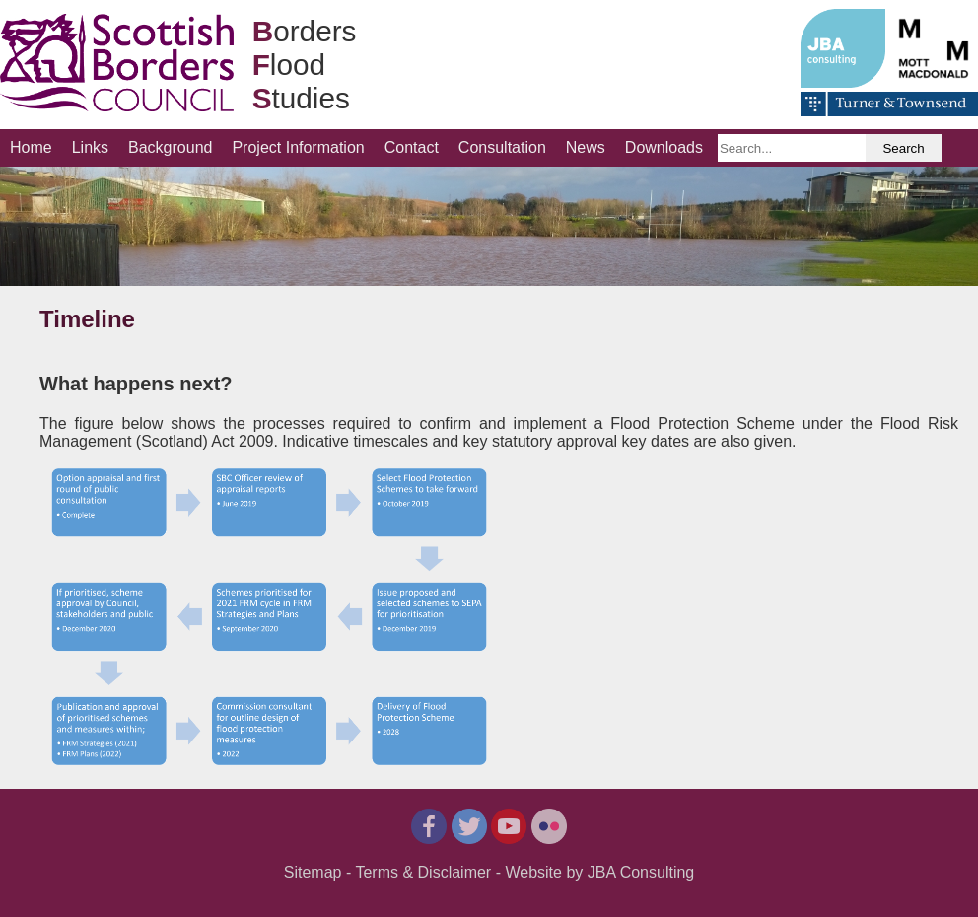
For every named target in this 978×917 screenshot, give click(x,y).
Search (903, 148)
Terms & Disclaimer (423, 872)
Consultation (502, 147)
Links (90, 147)
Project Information (298, 147)
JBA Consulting (641, 872)
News (585, 147)
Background (170, 147)
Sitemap (313, 872)
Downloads (664, 147)
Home (31, 147)
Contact (411, 147)
